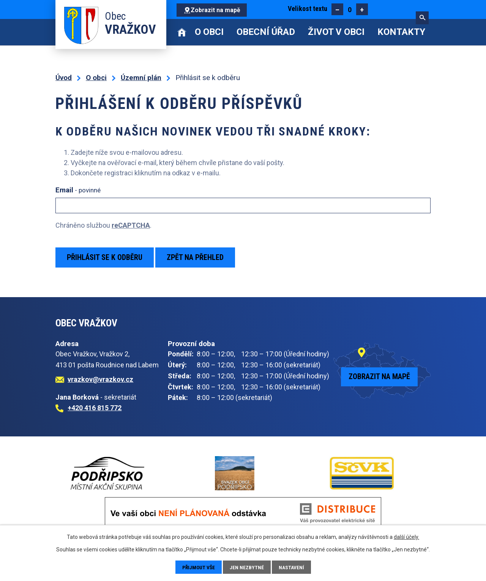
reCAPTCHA (131, 225)
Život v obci (336, 32)
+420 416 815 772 (95, 408)
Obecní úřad (266, 32)
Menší (337, 9)
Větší (362, 9)
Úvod (182, 32)
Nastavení (292, 567)
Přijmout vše (198, 567)
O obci (209, 32)
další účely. (406, 537)
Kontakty (401, 32)
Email (78, 190)
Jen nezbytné (247, 567)
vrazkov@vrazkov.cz (100, 379)
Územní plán (141, 77)
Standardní (349, 9)
